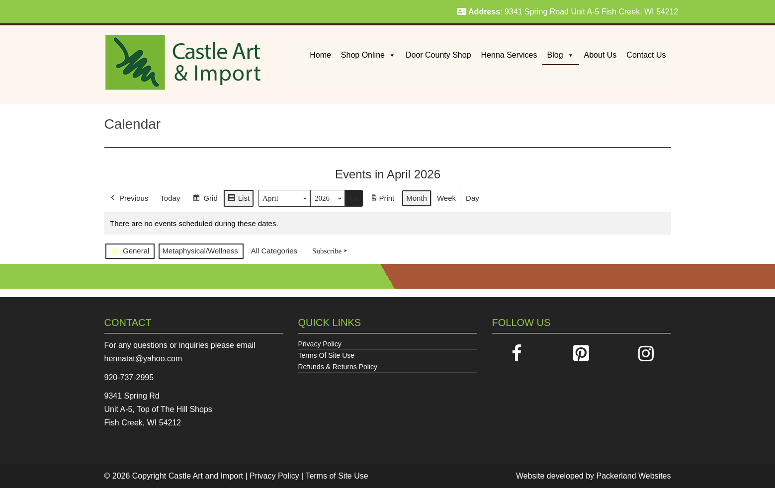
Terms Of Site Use (326, 355)
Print (382, 200)
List (238, 199)
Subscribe (330, 251)
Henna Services (509, 55)
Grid (204, 199)
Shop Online (368, 55)
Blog (560, 55)
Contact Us (646, 55)
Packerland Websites (634, 476)
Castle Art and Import (206, 476)
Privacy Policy (320, 344)
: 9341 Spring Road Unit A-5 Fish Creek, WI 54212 (568, 11)
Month (416, 198)
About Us (600, 55)
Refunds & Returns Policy (338, 367)
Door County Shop (438, 55)
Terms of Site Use (336, 476)
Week (445, 198)
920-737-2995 (129, 377)
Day (472, 198)
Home (320, 55)
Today (170, 198)
